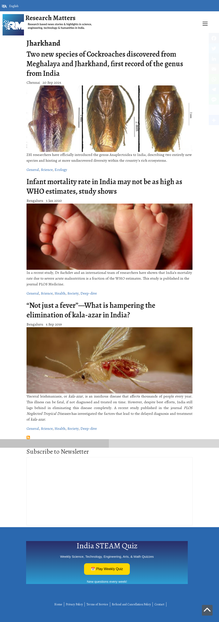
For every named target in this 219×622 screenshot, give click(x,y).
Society (72, 293)
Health (60, 293)
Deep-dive (88, 293)
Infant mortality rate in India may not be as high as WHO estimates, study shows (104, 186)
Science (47, 169)
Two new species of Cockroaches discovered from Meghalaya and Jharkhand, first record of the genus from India (105, 63)
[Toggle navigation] (109, 38)
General (33, 169)
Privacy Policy (74, 604)
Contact (159, 604)
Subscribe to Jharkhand (28, 437)
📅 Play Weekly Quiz (107, 569)
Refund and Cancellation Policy (131, 604)
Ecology (61, 169)
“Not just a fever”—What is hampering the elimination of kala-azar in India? (91, 310)
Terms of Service (97, 604)
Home (58, 604)
